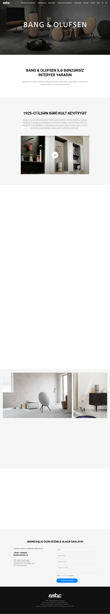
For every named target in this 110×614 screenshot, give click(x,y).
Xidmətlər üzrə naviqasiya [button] (28, 3)
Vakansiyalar (77, 3)
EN (103, 3)
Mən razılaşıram (65, 575)
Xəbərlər (93, 3)
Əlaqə (98, 3)
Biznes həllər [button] (51, 3)
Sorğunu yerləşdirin (67, 580)
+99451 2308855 (20, 553)
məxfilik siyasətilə (64, 575)
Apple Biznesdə (42, 3)
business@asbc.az (21, 555)
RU (106, 3)
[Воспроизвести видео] (55, 155)
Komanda (85, 3)
